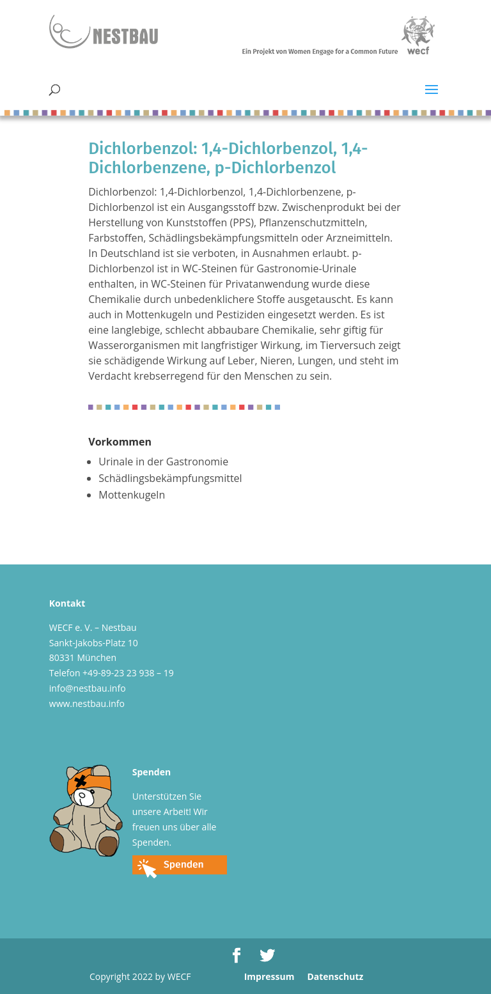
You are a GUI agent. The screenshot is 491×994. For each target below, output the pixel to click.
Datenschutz (335, 976)
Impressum (269, 976)
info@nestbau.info (87, 688)
